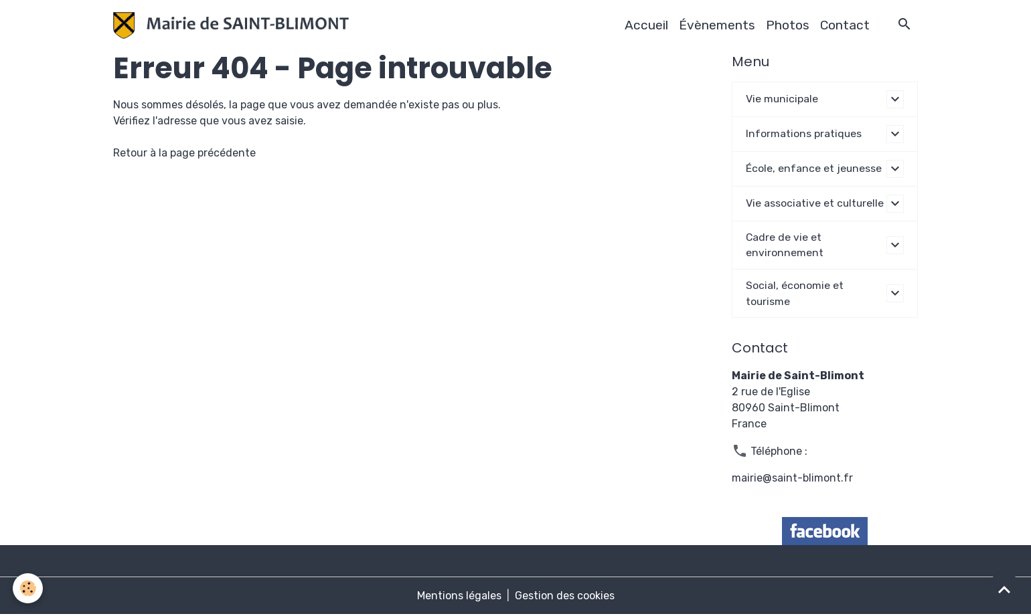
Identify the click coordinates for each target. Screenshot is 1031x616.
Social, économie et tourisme (795, 294)
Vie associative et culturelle (815, 203)
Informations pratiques (804, 133)
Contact (845, 25)
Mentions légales (459, 597)
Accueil (646, 25)
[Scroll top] (1004, 589)
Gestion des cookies (565, 597)
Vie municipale (782, 98)
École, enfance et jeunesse (814, 168)
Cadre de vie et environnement (784, 245)
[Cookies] (28, 588)
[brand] (233, 25)
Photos (787, 25)
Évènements (717, 25)
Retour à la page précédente (184, 152)
